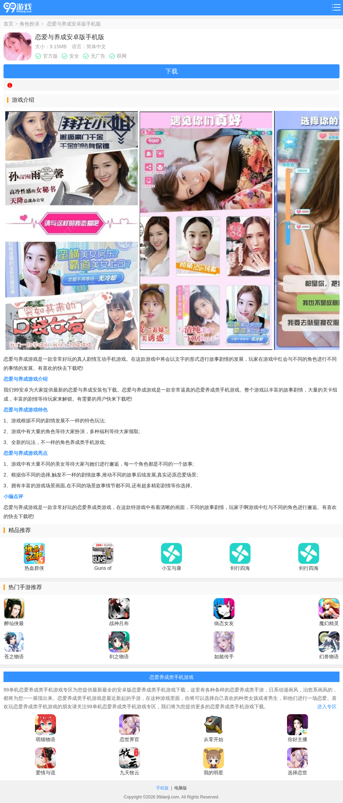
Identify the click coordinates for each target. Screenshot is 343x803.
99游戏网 (17, 6)
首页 (8, 24)
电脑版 (180, 788)
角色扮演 (29, 24)
